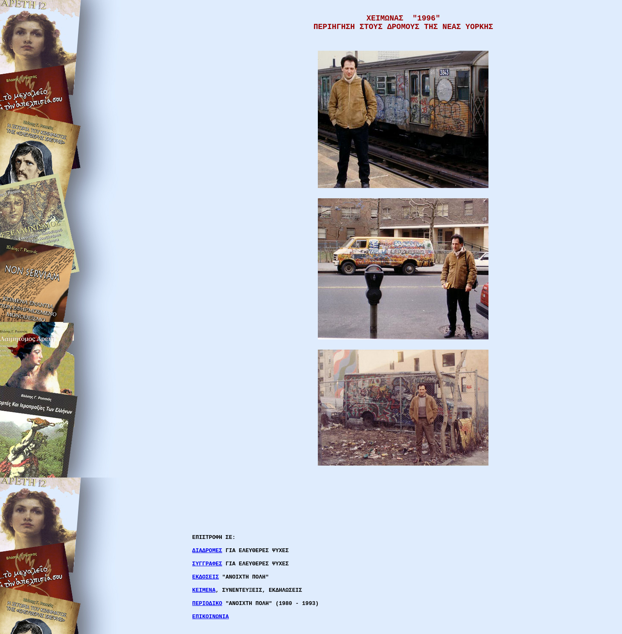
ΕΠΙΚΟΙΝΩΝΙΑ (210, 617)
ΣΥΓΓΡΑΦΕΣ (207, 564)
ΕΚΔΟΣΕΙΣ (205, 577)
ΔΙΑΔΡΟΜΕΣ (207, 550)
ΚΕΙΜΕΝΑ (204, 590)
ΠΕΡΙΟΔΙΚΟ (207, 603)
